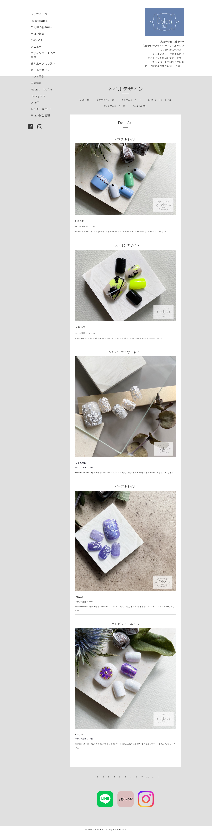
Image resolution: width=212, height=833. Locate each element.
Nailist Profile (41, 89)
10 (147, 776)
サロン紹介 (38, 33)
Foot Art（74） (141, 106)
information (39, 20)
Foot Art (125, 122)
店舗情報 (36, 83)
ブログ (35, 102)
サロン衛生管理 (40, 115)
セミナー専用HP (41, 109)
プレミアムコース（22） (115, 106)
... (153, 776)
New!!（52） (85, 100)
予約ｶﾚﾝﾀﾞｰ (38, 40)
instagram (38, 96)
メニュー (36, 46)
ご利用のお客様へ (42, 27)
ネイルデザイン (40, 70)
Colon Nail (98, 829)
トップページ (39, 14)
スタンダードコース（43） (161, 100)
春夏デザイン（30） (106, 100)
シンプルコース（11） (132, 100)
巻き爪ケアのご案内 (43, 63)
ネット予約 (38, 76)
